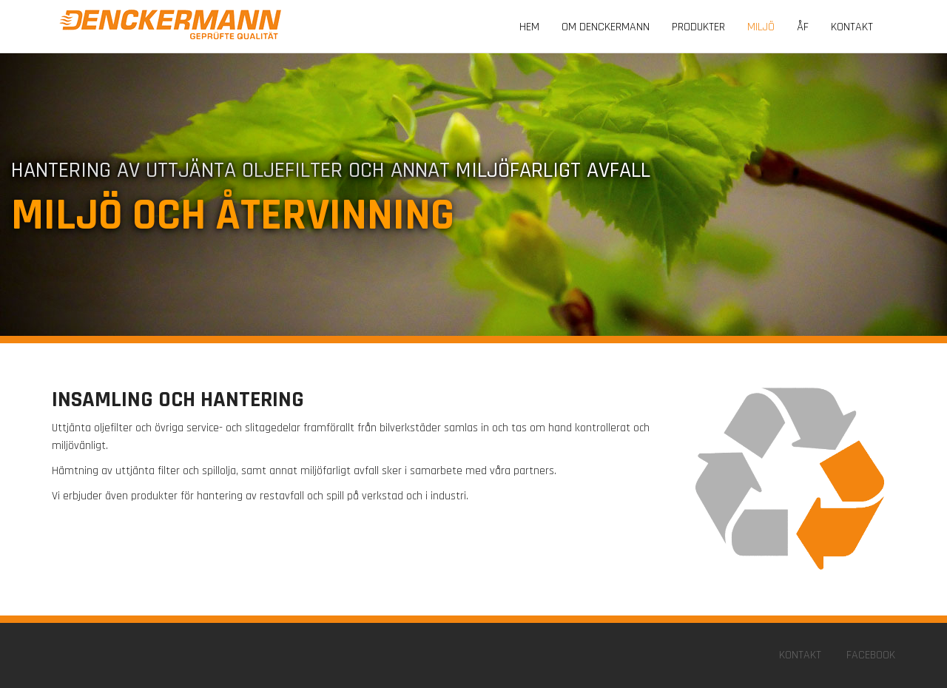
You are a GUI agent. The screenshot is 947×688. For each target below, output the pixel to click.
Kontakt (852, 27)
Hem (529, 27)
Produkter (698, 27)
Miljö (761, 27)
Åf (803, 27)
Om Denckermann (606, 27)
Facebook (870, 655)
